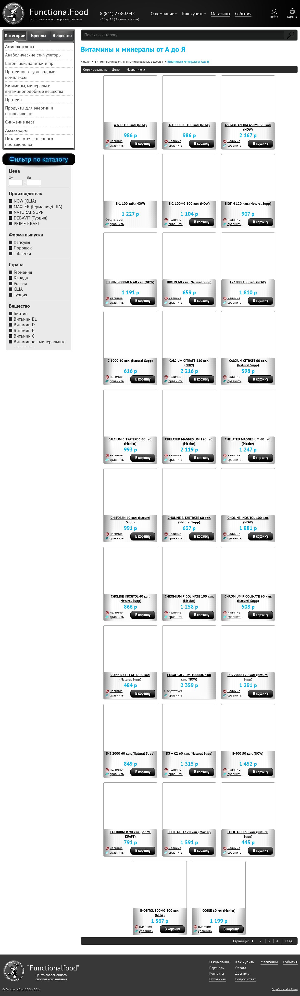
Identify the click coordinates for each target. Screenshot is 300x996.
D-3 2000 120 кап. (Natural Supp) (247, 677)
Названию (134, 69)
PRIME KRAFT (27, 223)
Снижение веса (20, 122)
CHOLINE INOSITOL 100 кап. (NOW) (248, 520)
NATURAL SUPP (28, 212)
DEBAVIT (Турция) (30, 218)
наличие (116, 141)
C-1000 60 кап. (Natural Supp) (130, 360)
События (243, 13)
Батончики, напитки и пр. (29, 63)
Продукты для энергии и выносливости (29, 110)
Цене (116, 69)
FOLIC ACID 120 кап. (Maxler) (189, 832)
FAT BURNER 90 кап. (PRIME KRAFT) (130, 834)
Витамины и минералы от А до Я (188, 61)
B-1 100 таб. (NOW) (130, 203)
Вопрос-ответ (245, 979)
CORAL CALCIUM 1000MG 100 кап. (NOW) (189, 677)
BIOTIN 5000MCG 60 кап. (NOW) (130, 282)
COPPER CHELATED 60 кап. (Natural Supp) (130, 677)
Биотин (21, 313)
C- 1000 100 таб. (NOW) (248, 282)
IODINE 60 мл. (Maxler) (218, 910)
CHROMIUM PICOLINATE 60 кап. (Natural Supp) (248, 598)
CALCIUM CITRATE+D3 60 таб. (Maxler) (130, 441)
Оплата (240, 968)
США (18, 289)
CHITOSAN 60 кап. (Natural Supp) (130, 520)
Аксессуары (16, 130)
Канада (21, 278)
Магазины (220, 13)
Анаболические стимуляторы (33, 55)
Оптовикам (217, 979)
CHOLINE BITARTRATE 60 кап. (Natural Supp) (189, 520)
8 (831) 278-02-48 (117, 13)
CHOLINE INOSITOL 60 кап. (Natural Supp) (130, 598)
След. (289, 941)
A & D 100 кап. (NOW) (130, 125)
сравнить (117, 145)
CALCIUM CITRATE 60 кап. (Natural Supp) (248, 362)
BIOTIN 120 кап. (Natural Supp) (248, 203)
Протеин (13, 99)
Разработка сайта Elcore (285, 989)
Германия (23, 272)
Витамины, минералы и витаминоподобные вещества (34, 88)
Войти (274, 16)
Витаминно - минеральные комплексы (39, 344)
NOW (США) (25, 201)
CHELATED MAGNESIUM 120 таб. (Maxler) (189, 441)
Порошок (23, 248)
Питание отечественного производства (29, 141)
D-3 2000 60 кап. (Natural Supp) (130, 753)
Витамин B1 (25, 319)
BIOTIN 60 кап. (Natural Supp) (189, 282)
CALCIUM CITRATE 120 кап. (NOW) (189, 362)
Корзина (292, 16)
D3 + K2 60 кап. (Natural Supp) (189, 753)
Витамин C (24, 336)
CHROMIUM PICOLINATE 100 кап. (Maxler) (189, 598)
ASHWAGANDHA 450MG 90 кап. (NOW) (248, 127)
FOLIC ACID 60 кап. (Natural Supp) (247, 834)
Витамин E (24, 330)
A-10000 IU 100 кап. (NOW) (189, 125)
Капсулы (22, 242)
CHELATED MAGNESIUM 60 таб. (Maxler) (248, 441)
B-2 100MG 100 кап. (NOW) (189, 203)
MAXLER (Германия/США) (38, 206)
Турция (20, 295)
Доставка (242, 973)
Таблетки (22, 253)
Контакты (216, 973)
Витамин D (24, 324)
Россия (20, 283)
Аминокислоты (19, 46)
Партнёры (217, 968)
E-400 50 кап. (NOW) (247, 753)
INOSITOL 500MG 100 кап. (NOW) (159, 912)
